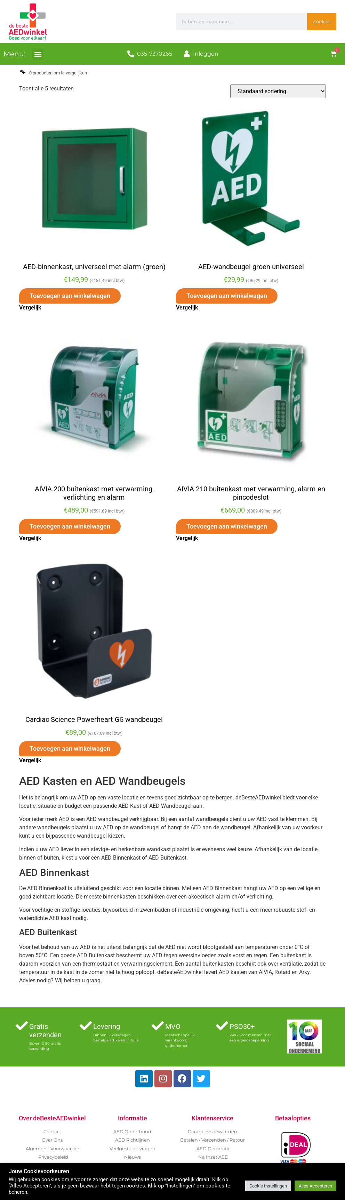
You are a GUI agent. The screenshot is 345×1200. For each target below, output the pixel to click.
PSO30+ (242, 1026)
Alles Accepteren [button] (315, 1186)
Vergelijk (30, 307)
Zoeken (321, 21)
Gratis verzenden (45, 1030)
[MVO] (158, 1026)
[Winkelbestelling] (278, 91)
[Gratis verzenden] (22, 1026)
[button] (37, 54)
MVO (172, 1026)
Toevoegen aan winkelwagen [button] (70, 295)
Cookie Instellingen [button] (268, 1186)
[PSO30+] (222, 1026)
